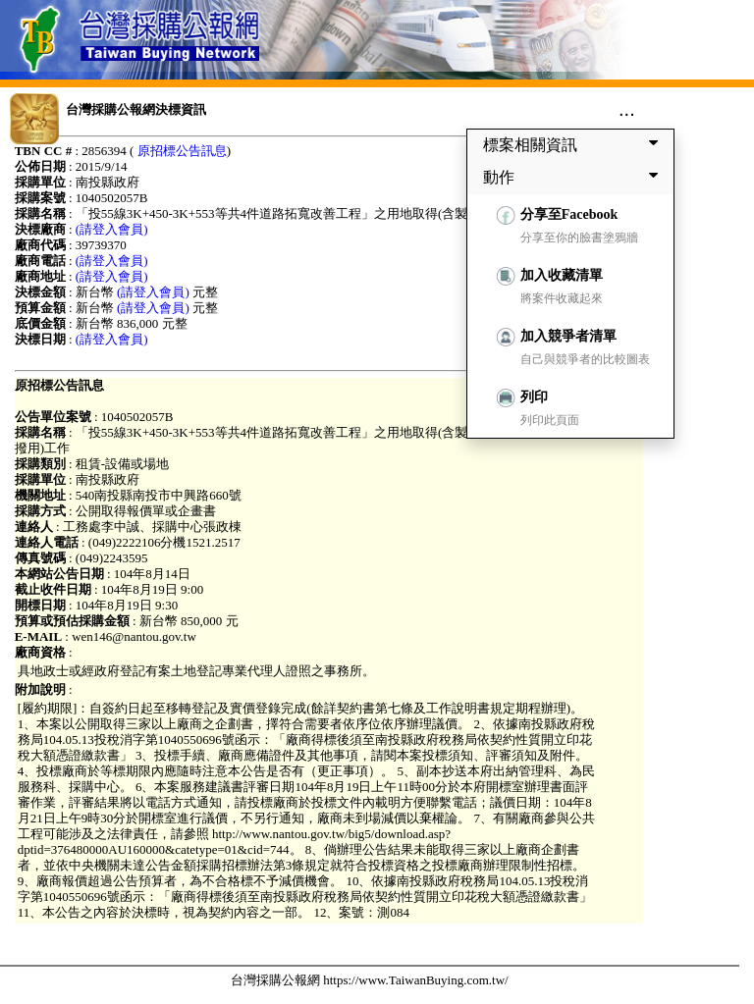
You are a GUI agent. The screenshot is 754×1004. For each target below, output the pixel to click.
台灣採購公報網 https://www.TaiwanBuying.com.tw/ (370, 980)
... (627, 109)
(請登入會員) (112, 229)
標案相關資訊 (574, 144)
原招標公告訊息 (182, 150)
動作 (574, 176)
